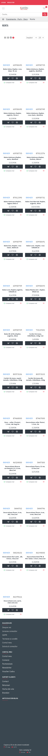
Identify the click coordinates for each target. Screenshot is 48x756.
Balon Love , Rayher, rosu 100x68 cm (35, 247)
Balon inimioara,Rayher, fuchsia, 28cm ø (35, 158)
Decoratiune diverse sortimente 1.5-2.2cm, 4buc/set (12, 468)
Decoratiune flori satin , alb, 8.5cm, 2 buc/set (12, 558)
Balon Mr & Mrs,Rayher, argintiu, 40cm (12, 335)
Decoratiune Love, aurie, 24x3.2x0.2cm (12, 602)
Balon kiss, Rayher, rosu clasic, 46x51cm (12, 247)
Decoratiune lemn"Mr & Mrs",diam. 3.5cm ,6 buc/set (35, 558)
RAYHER (6, 65)
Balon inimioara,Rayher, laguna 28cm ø (12, 202)
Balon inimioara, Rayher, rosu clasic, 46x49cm (35, 114)
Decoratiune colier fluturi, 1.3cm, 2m (35, 423)
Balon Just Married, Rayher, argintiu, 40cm (35, 202)
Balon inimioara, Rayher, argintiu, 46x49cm (35, 70)
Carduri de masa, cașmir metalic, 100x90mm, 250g (12, 379)
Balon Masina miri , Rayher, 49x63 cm (35, 291)
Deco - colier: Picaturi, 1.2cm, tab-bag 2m (12, 423)
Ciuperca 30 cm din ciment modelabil (16, 745)
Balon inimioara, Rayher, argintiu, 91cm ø (12, 114)
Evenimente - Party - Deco (17, 19)
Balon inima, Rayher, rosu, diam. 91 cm (12, 70)
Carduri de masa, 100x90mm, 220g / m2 (35, 335)
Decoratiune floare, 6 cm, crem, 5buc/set (35, 513)
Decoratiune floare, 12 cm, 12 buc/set (35, 467)
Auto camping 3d (25, 750)
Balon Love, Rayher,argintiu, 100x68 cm (12, 291)
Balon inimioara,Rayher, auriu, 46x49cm (12, 158)
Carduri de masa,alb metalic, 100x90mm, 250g (35, 379)
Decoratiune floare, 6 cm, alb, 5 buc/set (12, 513)
